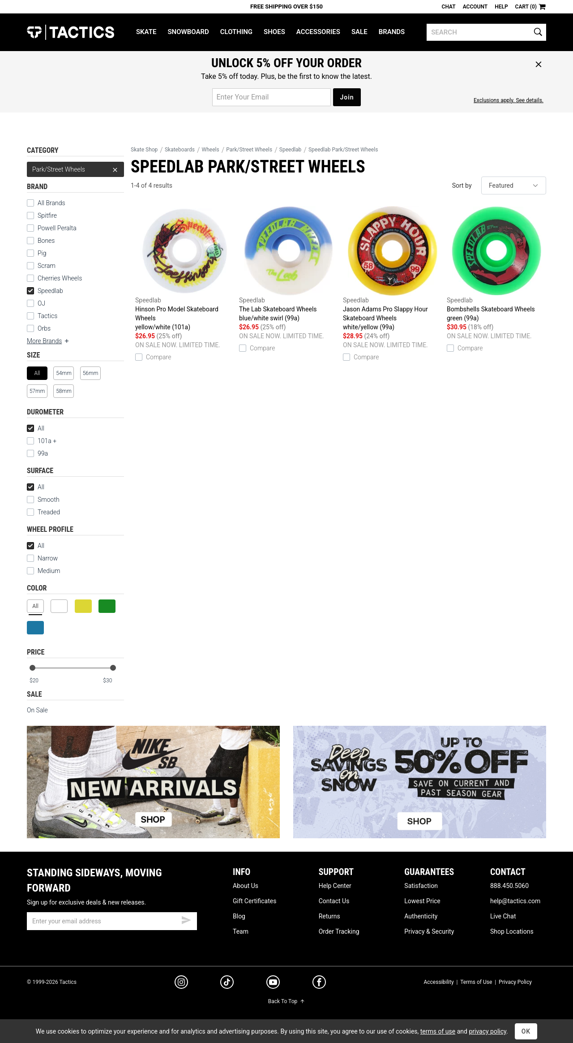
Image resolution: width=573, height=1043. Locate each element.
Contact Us (334, 901)
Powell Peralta (57, 228)
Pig (42, 253)
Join (347, 97)
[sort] (513, 185)
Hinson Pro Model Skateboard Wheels (185, 269)
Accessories (318, 32)
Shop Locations (512, 931)
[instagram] (181, 983)
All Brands (51, 203)
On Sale (37, 710)
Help (501, 7)
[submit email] (186, 919)
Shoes (274, 32)
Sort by (462, 185)
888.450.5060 (509, 885)
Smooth (49, 499)
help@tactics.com (515, 901)
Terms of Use (476, 982)
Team (240, 931)
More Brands (48, 341)
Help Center (335, 885)
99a (43, 453)
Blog (239, 916)
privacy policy (487, 1031)
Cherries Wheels (60, 278)
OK (526, 1031)
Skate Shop (144, 150)
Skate (146, 32)
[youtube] (273, 984)
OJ (41, 303)
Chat (449, 7)
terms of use (437, 1031)
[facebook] (319, 984)
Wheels (210, 150)
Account (475, 7)
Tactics (70, 32)
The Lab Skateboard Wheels (288, 264)
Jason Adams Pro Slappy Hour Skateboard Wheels (392, 269)
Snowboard (188, 32)
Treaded (49, 512)
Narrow (48, 558)
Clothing (236, 32)
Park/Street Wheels (75, 169)
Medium (49, 570)
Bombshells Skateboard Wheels (496, 264)
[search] (486, 32)
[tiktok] (227, 983)
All (35, 428)
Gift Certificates (254, 901)
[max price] (113, 681)
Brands (392, 32)
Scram (47, 265)
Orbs (44, 328)
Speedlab (45, 290)
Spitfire (47, 215)
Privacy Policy (515, 982)
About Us (245, 885)
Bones (46, 240)
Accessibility (438, 982)
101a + (47, 440)
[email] (112, 921)
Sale (359, 32)
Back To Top (286, 1001)
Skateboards (180, 150)
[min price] (40, 681)
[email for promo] (271, 97)
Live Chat (503, 916)
